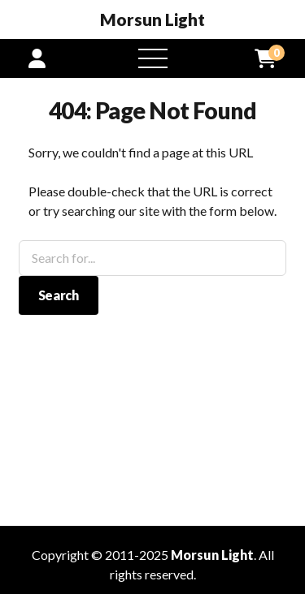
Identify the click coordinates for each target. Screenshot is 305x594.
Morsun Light (152, 19)
